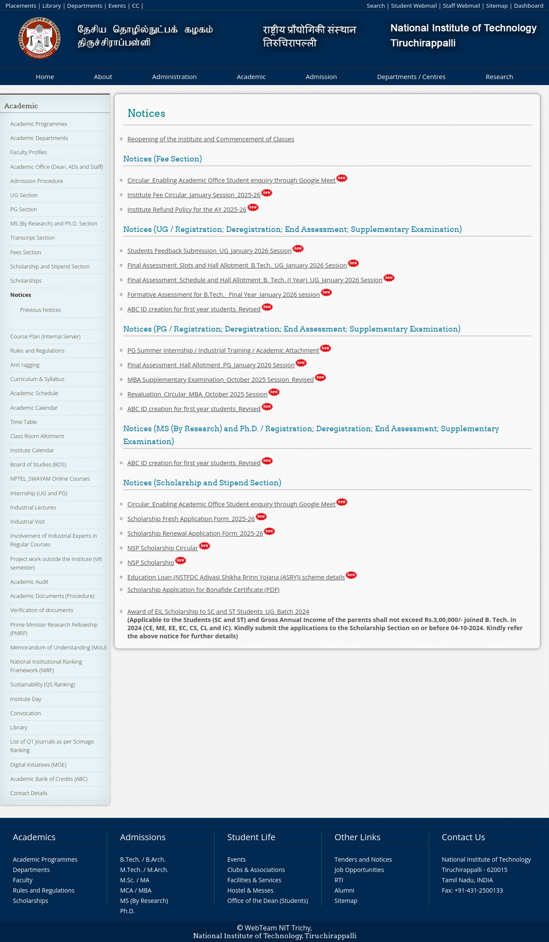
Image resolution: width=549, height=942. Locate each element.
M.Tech (130, 870)
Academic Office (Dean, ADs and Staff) (56, 167)
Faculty (23, 880)
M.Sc (126, 880)
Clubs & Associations (256, 870)
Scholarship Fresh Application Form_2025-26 (191, 519)
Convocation (25, 713)
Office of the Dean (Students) (267, 900)
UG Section (24, 195)
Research (499, 76)
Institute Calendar (32, 450)
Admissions (143, 837)
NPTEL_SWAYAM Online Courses (50, 478)
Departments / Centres (411, 76)
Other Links (357, 837)
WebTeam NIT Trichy (278, 928)
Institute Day (25, 699)
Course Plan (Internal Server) (45, 336)
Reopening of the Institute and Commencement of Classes (210, 139)
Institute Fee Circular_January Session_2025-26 (193, 195)
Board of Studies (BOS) (38, 464)
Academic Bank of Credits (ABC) (48, 779)
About (103, 76)
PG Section (23, 209)
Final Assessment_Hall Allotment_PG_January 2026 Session (211, 365)
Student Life (251, 837)
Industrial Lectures (33, 507)
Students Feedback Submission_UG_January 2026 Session (209, 251)
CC (135, 5)
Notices (20, 295)
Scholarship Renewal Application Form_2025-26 (195, 533)
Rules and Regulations (37, 350)
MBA (145, 890)
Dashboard (528, 5)
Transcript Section (32, 237)
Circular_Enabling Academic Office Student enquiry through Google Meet (237, 180)
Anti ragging (24, 365)
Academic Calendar (33, 408)
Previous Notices (40, 310)
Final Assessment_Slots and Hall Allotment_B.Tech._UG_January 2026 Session (237, 265)
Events (117, 5)
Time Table (23, 422)
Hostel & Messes (250, 890)
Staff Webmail (461, 5)
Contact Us (463, 837)
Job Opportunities (359, 870)
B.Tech (129, 859)
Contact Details (29, 793)
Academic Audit (29, 581)
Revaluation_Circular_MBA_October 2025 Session (197, 394)
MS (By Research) (144, 900)
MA (144, 880)
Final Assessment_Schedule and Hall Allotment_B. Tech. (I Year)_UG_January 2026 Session (255, 280)
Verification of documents (41, 610)
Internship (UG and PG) (38, 493)
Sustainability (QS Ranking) (42, 684)
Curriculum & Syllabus (37, 379)
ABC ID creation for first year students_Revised (194, 309)
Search (376, 5)
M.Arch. (158, 870)
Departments (85, 5)
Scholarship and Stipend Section (50, 266)
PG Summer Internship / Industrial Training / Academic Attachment (223, 350)
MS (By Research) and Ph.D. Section (53, 223)
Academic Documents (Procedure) (52, 596)
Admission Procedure (36, 181)
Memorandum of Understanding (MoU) (58, 647)
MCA (126, 890)
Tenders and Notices (363, 859)
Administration (174, 76)
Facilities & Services (254, 880)
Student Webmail (414, 5)
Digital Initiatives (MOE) (38, 764)
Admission (321, 76)
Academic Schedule (34, 393)
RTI (339, 880)
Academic (251, 76)
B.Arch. (156, 859)
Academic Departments (39, 138)
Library (51, 5)
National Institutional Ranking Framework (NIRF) (46, 666)
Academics (34, 837)
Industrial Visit (27, 521)
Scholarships (26, 280)
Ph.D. (127, 911)
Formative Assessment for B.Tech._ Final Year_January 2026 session (223, 294)
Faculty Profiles (28, 152)
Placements (21, 5)
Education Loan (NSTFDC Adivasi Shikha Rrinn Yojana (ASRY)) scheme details (236, 577)
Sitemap (497, 5)
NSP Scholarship (150, 562)
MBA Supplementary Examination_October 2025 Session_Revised (220, 379)
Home (45, 76)
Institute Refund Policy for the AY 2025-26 (187, 209)
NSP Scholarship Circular (162, 548)
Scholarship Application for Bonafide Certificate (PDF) (203, 589)
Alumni (344, 890)
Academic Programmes (38, 124)
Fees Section (25, 252)
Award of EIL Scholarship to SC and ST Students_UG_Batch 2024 (218, 611)
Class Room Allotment (37, 436)
